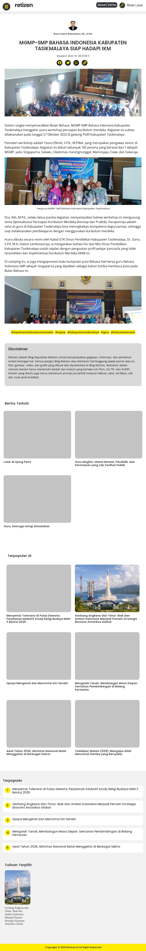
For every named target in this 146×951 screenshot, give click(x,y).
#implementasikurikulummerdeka (32, 332)
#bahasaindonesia (123, 332)
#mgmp (60, 332)
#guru (105, 332)
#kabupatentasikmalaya (83, 332)
